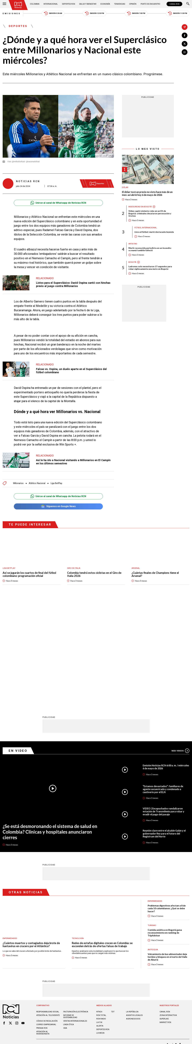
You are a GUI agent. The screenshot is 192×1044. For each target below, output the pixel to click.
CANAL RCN (174, 4)
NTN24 (99, 904)
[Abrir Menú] (4, 4)
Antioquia (153, 842)
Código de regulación (47, 913)
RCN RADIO (101, 911)
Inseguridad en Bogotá (140, 206)
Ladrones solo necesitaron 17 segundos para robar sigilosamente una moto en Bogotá (150, 267)
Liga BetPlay (56, 483)
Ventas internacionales (75, 913)
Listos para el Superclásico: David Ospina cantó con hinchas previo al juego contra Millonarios (73, 284)
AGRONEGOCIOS (133, 911)
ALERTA (99, 918)
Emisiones (11, 13)
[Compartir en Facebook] (184, 35)
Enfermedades (10, 830)
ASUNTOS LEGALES (134, 907)
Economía (105, 4)
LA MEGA (100, 925)
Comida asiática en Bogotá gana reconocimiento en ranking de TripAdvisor (165, 825)
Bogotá (132, 262)
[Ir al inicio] (18, 5)
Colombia (34, 4)
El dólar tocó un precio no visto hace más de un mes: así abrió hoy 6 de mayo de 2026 (147, 193)
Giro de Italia (73, 568)
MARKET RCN (165, 915)
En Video (18, 643)
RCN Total (101, 907)
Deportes (18, 26)
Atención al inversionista (42, 925)
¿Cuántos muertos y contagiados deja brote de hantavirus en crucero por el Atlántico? (31, 837)
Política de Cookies (115, 938)
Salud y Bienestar (87, 4)
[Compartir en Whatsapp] (184, 52)
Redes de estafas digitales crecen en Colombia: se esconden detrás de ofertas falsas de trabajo (102, 837)
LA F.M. (99, 915)
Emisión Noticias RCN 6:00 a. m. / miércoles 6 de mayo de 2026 (166, 659)
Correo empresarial (46, 917)
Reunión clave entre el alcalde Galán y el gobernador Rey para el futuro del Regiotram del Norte (164, 726)
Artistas (132, 243)
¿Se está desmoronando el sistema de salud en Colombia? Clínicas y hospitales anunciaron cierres (50, 724)
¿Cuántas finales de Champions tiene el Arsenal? (155, 574)
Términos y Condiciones (138, 938)
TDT (112, 904)
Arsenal (136, 568)
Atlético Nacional (37, 483)
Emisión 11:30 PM (177, 13)
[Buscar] (187, 4)
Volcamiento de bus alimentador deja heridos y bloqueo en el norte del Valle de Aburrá (167, 849)
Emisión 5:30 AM (53, 13)
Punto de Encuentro (150, 4)
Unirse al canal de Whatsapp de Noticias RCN (58, 203)
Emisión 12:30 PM (94, 13)
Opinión (132, 4)
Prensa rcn (41, 920)
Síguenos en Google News (58, 506)
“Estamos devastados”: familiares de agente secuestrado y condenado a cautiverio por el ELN (163, 681)
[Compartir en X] (184, 44)
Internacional (51, 4)
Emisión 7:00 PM (136, 13)
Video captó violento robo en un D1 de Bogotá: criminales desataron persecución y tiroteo (149, 213)
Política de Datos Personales (89, 938)
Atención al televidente (48, 907)
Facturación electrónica (75, 904)
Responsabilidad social (47, 904)
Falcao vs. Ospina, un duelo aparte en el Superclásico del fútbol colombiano (71, 371)
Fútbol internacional (145, 227)
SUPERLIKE (164, 911)
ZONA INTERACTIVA (168, 907)
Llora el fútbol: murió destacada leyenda (154, 232)
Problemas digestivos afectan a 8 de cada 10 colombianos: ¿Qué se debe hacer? (167, 801)
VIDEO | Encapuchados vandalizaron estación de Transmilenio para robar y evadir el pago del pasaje (163, 703)
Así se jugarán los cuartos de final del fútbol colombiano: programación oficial (29, 574)
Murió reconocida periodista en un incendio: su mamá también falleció (150, 249)
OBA (65, 920)
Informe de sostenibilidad (70, 908)
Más (180, 643)
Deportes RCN (68, 4)
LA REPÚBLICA (132, 904)
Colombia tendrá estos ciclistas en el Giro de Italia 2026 (94, 574)
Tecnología (78, 830)
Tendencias (119, 4)
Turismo (152, 817)
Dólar (125, 187)
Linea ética (68, 917)
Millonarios (18, 483)
